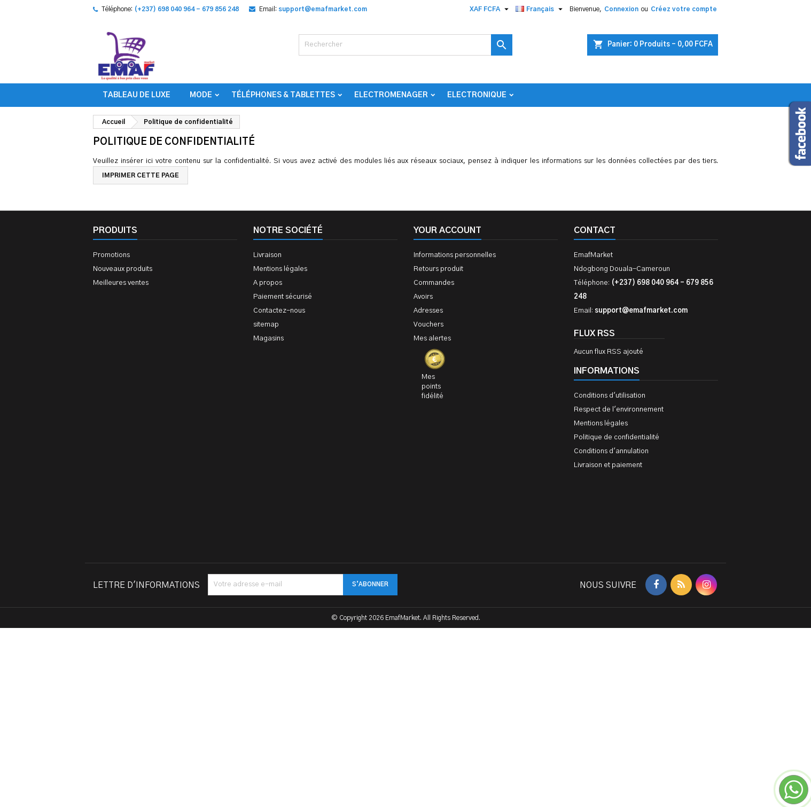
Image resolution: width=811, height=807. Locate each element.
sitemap (266, 324)
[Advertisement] (405, 643)
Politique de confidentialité (616, 437)
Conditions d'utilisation (609, 395)
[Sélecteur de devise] (490, 9)
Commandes (434, 283)
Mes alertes (432, 338)
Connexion (621, 9)
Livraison (267, 255)
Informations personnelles (455, 255)
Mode (201, 95)
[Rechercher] (405, 45)
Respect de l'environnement (619, 409)
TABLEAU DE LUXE (136, 95)
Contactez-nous (279, 310)
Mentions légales (280, 269)
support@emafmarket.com (322, 9)
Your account (447, 230)
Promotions (111, 255)
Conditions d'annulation (611, 451)
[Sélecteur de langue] (540, 9)
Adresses (428, 310)
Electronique (476, 95)
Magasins (268, 338)
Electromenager (391, 95)
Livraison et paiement (608, 465)
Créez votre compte (684, 9)
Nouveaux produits (122, 269)
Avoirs (423, 296)
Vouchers (428, 324)
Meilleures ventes (121, 283)
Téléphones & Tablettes (283, 95)
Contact (594, 230)
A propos (267, 283)
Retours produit (438, 269)
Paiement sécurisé (282, 296)
